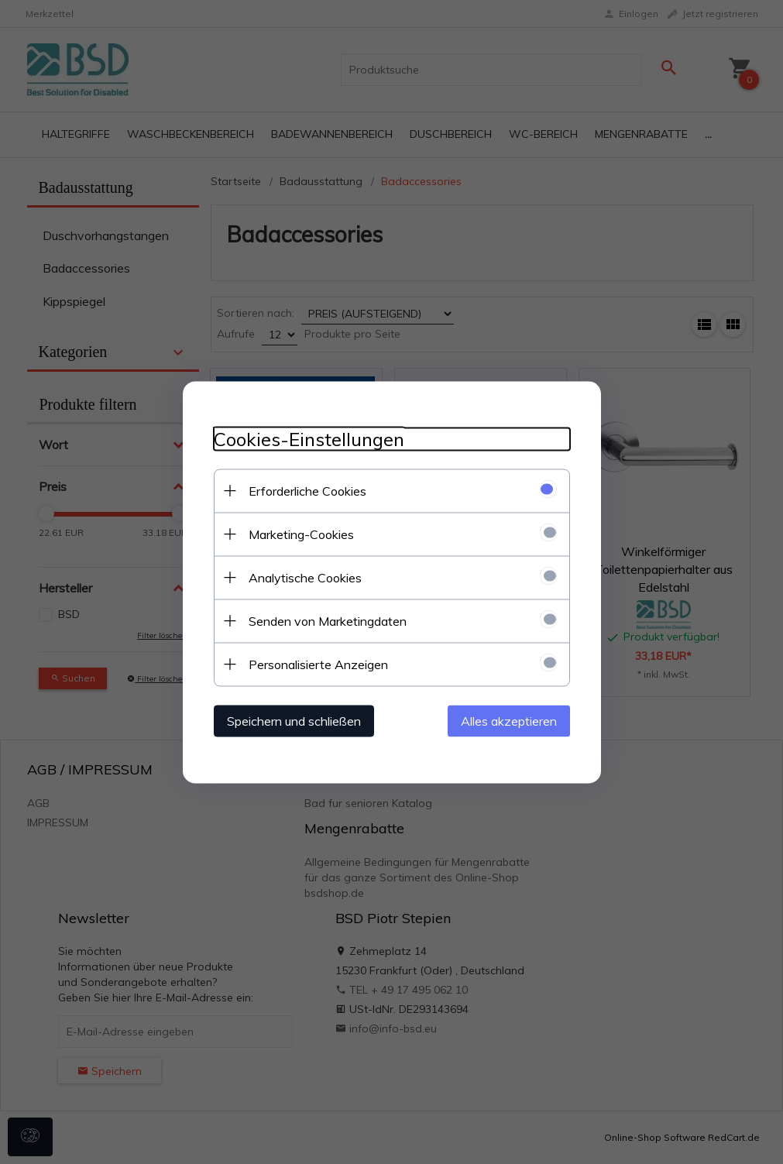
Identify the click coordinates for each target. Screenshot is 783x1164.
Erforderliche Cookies (307, 490)
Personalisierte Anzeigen (318, 663)
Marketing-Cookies (301, 533)
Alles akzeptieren (509, 720)
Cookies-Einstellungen (309, 438)
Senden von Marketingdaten (328, 620)
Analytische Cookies (305, 577)
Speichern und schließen (294, 720)
